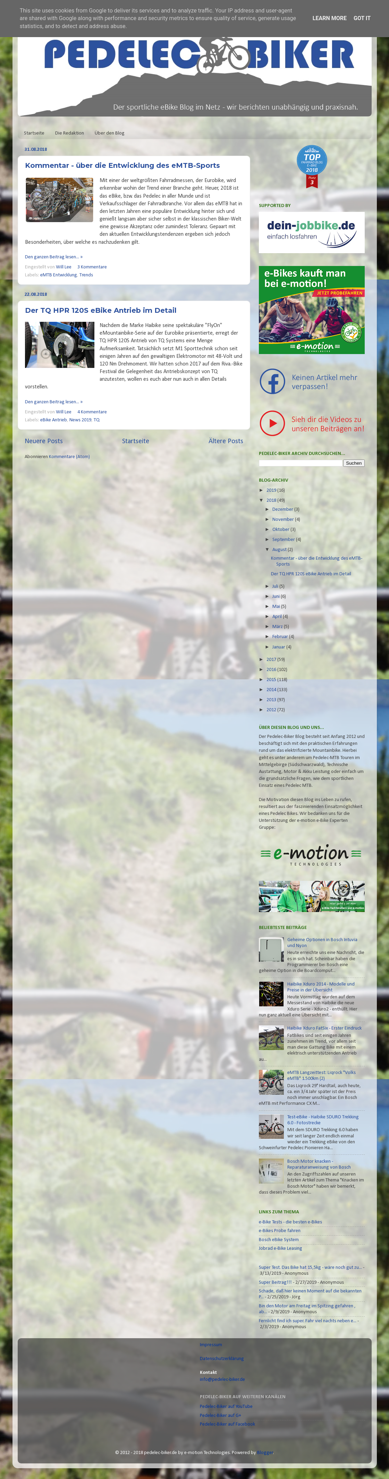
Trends (86, 275)
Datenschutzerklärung (222, 1358)
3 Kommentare (92, 267)
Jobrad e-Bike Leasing (280, 1248)
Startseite (34, 133)
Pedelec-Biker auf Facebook (227, 1424)
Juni (276, 596)
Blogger (265, 1452)
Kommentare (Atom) (69, 456)
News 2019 (80, 420)
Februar (280, 636)
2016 (272, 669)
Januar (279, 647)
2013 (272, 700)
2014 (272, 690)
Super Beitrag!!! (275, 1282)
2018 (272, 500)
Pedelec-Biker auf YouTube (226, 1406)
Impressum (211, 1345)
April (277, 616)
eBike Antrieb (53, 420)
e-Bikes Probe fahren (280, 1230)
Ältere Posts (226, 441)
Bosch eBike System (279, 1239)
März (278, 626)
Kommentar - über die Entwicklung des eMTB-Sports (122, 165)
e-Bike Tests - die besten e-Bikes (290, 1222)
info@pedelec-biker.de (222, 1379)
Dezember (283, 509)
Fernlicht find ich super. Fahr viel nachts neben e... (307, 1321)
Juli (275, 586)
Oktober (281, 529)
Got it (362, 18)
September (284, 539)
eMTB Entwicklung (58, 275)
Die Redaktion (69, 133)
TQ (97, 420)
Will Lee (64, 267)
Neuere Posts (44, 441)
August (280, 549)
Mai (276, 606)
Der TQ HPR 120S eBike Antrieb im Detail (101, 310)
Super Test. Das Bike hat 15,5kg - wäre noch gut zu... (310, 1267)
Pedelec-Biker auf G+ (220, 1415)
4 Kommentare (92, 412)
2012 (272, 710)
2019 (272, 490)
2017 (272, 659)
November (283, 519)
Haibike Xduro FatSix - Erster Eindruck (324, 1028)
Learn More (330, 18)
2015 (272, 679)
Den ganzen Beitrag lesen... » (54, 257)
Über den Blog (110, 133)
